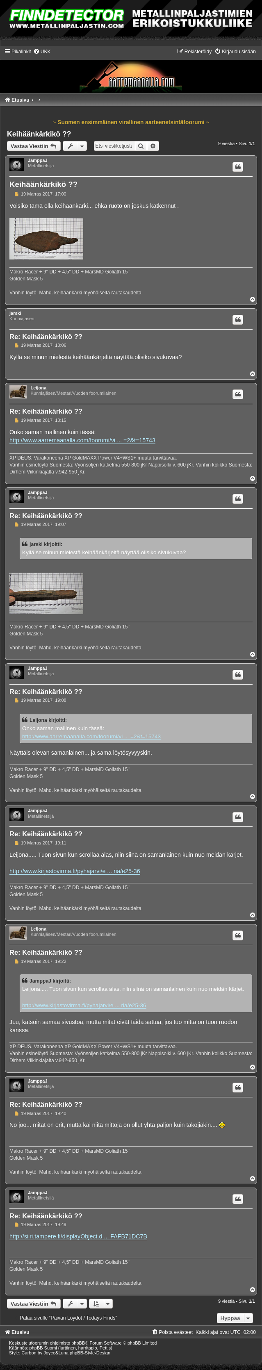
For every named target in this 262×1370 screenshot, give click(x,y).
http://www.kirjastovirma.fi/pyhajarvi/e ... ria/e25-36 (74, 871)
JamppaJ (38, 160)
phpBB (78, 1342)
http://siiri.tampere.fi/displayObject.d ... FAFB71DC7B (78, 1236)
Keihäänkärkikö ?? (39, 134)
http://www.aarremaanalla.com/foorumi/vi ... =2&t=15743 (82, 440)
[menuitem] (42, 52)
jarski (15, 313)
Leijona (39, 387)
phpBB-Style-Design (90, 1352)
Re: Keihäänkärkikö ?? (45, 336)
